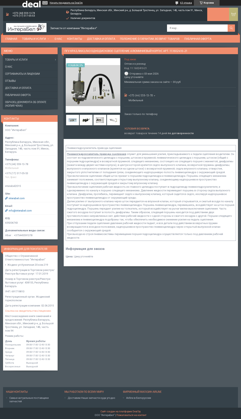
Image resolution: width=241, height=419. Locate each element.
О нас (58, 38)
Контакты (74, 38)
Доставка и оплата (101, 38)
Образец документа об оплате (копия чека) (25, 103)
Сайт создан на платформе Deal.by (120, 411)
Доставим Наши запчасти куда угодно (91, 397)
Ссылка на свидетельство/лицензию (28, 310)
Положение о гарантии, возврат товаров (150, 38)
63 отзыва (186, 2)
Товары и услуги (34, 38)
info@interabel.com (20, 210)
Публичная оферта (197, 38)
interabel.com (17, 198)
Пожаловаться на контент (131, 415)
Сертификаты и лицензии (22, 73)
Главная (11, 38)
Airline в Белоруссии (138, 397)
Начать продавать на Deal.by (66, 2)
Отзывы (10, 80)
